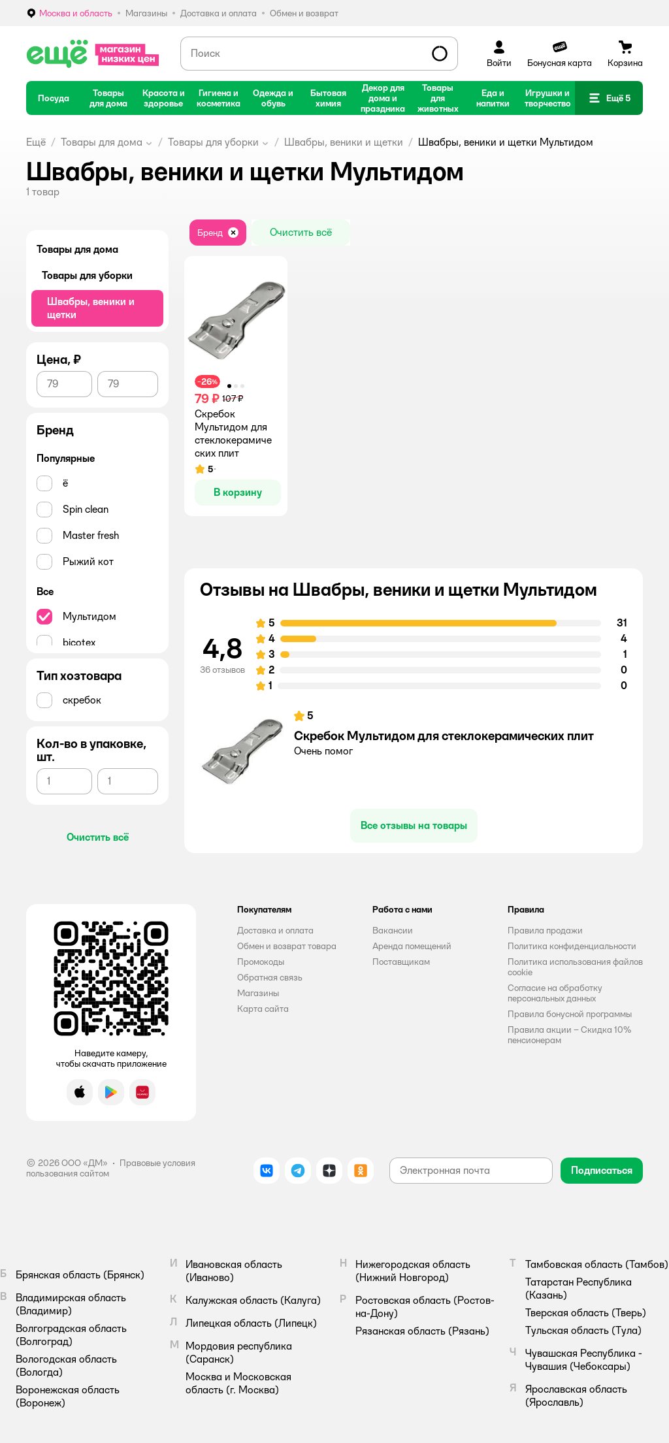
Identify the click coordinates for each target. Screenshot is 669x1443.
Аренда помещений (411, 946)
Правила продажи (545, 930)
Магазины (258, 993)
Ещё (36, 142)
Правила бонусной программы (570, 1014)
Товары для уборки (213, 142)
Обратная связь (269, 977)
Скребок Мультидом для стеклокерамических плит (444, 735)
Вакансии (392, 930)
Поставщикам (401, 961)
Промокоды (260, 961)
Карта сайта (263, 1008)
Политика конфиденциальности (572, 946)
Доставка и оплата (275, 930)
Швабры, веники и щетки (343, 142)
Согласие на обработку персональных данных (555, 992)
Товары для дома (101, 142)
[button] (609, 98)
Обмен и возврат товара (286, 946)
